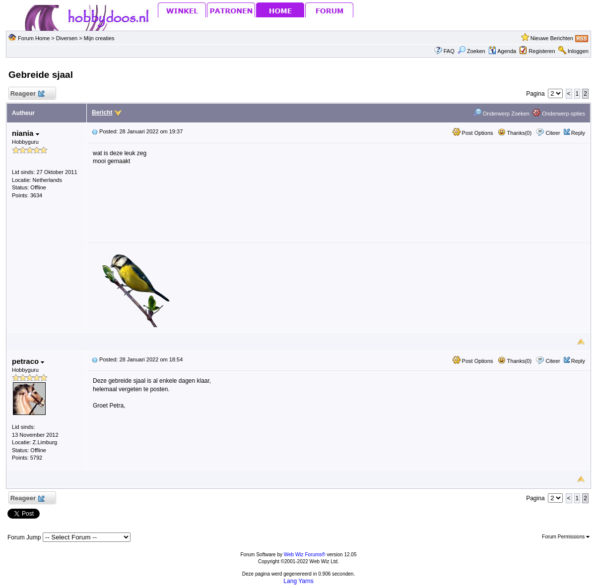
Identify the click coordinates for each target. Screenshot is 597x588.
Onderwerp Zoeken (501, 114)
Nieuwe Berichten (552, 38)
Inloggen (578, 51)
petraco (28, 361)
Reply (578, 133)
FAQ (449, 51)
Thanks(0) (514, 133)
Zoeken (471, 51)
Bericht (102, 112)
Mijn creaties (99, 38)
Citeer (552, 133)
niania (25, 133)
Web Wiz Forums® (305, 554)
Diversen (66, 38)
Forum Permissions (566, 536)
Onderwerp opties (558, 114)
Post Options (473, 133)
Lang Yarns (298, 581)
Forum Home (34, 38)
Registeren (542, 51)
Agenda (502, 51)
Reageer (27, 94)
